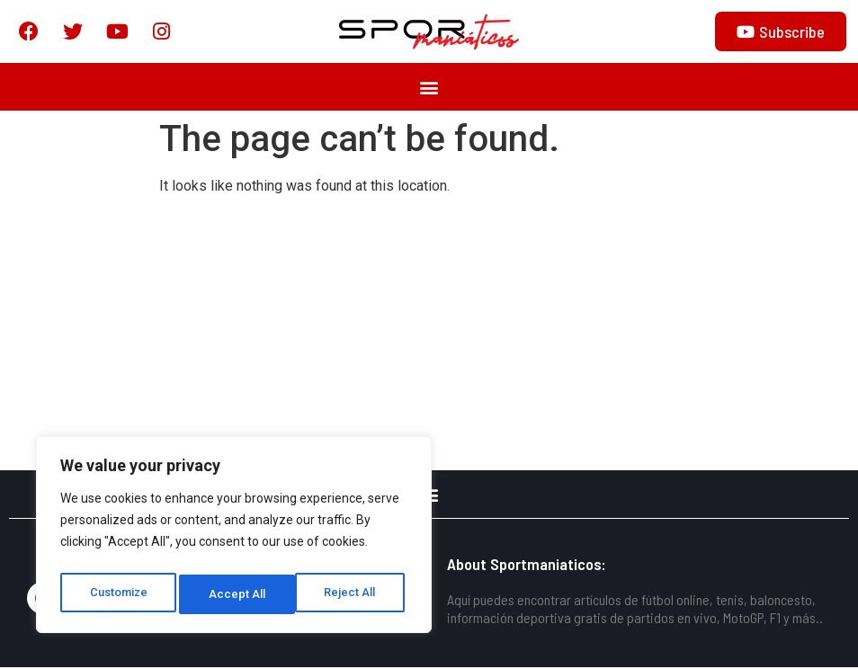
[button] (429, 88)
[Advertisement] (429, 337)
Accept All (352, 594)
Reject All (237, 594)
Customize (118, 594)
